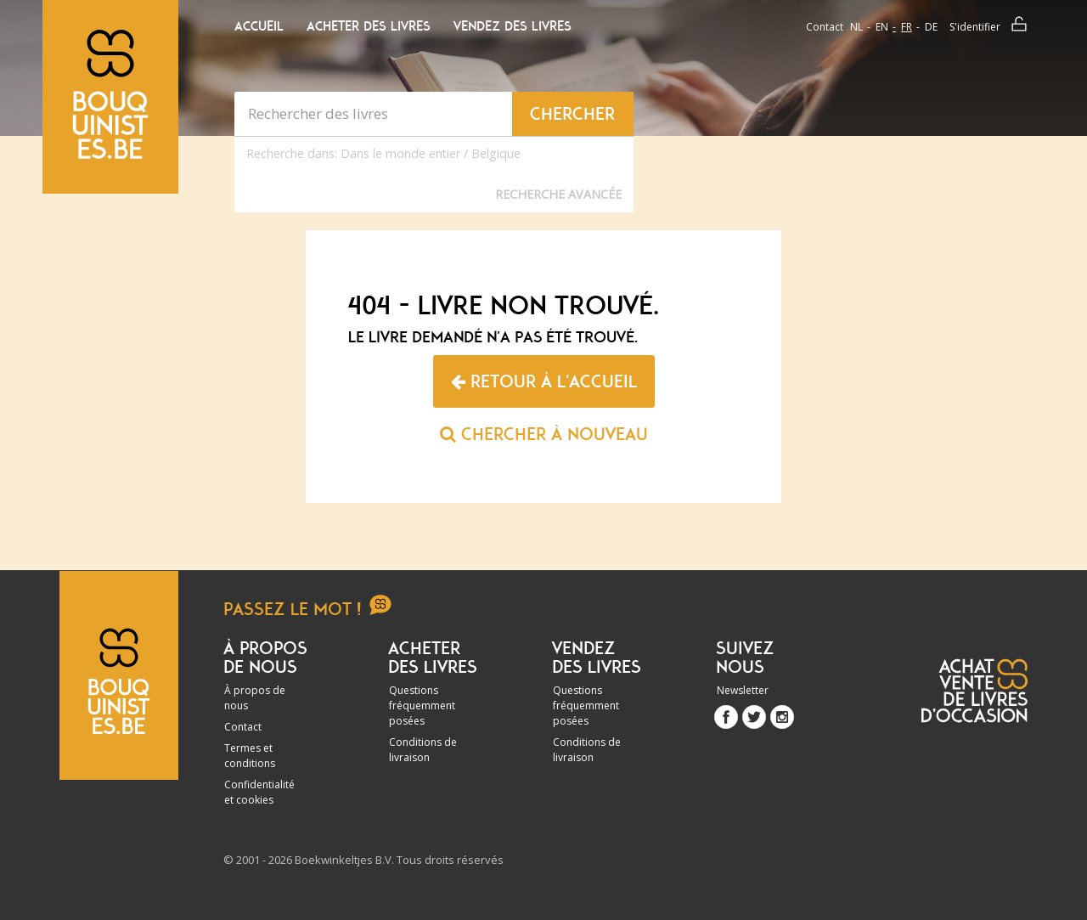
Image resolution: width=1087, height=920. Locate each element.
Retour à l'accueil (544, 381)
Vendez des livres (512, 26)
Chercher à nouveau (544, 434)
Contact (824, 27)
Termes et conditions (249, 755)
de (931, 27)
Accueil (259, 26)
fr (906, 27)
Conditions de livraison (423, 750)
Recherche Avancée (558, 194)
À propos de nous (254, 698)
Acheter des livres (369, 26)
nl (856, 27)
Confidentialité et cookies (259, 792)
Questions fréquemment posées (422, 705)
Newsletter (743, 690)
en (882, 27)
